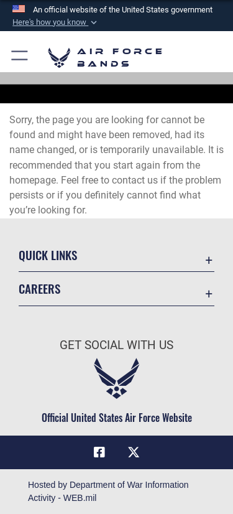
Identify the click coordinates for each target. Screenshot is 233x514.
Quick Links (48, 255)
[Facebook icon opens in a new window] (99, 452)
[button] (55, 22)
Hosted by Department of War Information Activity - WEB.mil (108, 491)
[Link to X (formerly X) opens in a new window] (133, 452)
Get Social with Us (116, 345)
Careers (39, 288)
